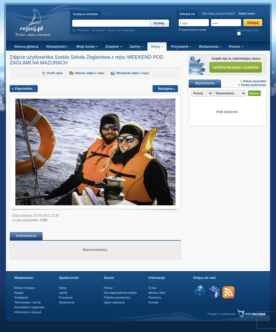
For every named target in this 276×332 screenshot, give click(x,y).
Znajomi (113, 46)
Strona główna (26, 46)
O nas (152, 287)
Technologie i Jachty (27, 302)
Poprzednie (24, 89)
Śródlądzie (21, 297)
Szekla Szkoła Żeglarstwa (82, 57)
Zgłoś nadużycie (114, 302)
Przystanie (181, 46)
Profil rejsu (55, 73)
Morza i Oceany (24, 287)
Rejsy (157, 46)
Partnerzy (155, 297)
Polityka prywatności (117, 297)
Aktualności (57, 46)
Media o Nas (157, 292)
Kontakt (153, 302)
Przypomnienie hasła (192, 29)
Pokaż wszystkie (254, 81)
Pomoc (236, 46)
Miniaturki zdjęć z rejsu (132, 73)
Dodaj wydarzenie (253, 85)
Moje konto (87, 46)
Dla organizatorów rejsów (120, 292)
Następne (165, 89)
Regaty (19, 292)
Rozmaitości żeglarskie (29, 307)
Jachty (136, 46)
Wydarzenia (210, 46)
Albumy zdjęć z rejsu (89, 73)
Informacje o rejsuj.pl (28, 312)
